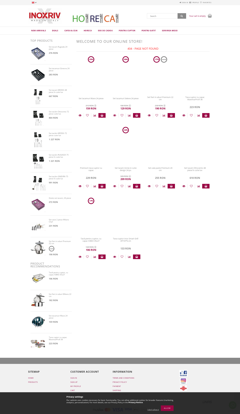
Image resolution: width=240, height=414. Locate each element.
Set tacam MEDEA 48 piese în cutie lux (58, 91)
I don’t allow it (153, 409)
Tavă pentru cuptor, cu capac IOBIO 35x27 (91, 239)
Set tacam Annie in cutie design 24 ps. (126, 169)
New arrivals (38, 30)
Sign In (73, 378)
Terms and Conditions (123, 378)
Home (31, 378)
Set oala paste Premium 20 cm (160, 169)
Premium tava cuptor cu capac (91, 169)
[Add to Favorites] (87, 115)
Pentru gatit (149, 30)
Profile (190, 2)
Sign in (177, 2)
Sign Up (74, 382)
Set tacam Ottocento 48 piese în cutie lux (195, 169)
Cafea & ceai (71, 30)
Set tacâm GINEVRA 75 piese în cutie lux (58, 177)
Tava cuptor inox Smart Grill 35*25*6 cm (125, 239)
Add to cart (102, 115)
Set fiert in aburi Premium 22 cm (160, 98)
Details (80, 115)
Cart (72, 390)
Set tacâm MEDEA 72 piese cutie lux (58, 134)
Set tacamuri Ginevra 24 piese (59, 69)
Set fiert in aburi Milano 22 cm (60, 295)
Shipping (117, 390)
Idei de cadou (105, 30)
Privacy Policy (120, 382)
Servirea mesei (170, 30)
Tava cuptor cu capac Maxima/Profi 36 (194, 98)
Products (33, 382)
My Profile (75, 386)
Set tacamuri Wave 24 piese (91, 98)
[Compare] (94, 115)
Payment (117, 386)
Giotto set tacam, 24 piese (60, 198)
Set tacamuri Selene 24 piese (126, 98)
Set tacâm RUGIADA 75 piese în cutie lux (59, 156)
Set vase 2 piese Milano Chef (59, 221)
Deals (55, 30)
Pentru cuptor (127, 30)
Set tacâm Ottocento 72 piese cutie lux (59, 113)
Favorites (205, 2)
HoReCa (88, 30)
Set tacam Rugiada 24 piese (58, 48)
